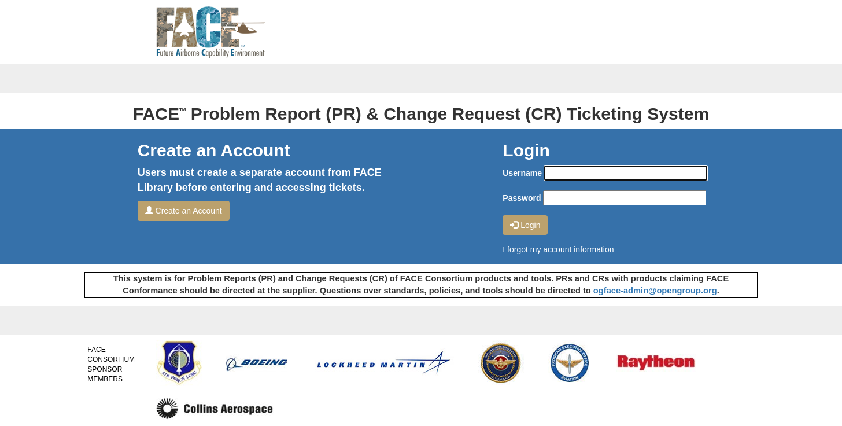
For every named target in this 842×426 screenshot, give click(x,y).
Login (525, 225)
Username (522, 173)
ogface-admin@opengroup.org (655, 290)
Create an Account (183, 210)
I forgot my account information (558, 249)
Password (522, 198)
